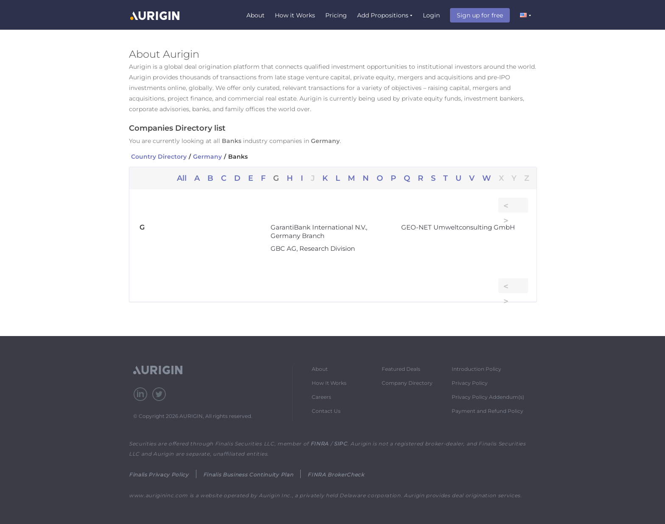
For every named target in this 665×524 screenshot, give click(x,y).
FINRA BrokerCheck (335, 474)
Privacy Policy (470, 383)
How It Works (329, 383)
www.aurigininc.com (158, 495)
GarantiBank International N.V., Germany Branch (319, 231)
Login (431, 15)
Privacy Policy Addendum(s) (488, 397)
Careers (321, 397)
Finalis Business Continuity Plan (248, 474)
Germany (207, 156)
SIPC (340, 443)
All (182, 178)
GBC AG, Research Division (313, 248)
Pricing (336, 15)
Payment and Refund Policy (487, 411)
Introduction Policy (476, 369)
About (255, 15)
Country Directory (159, 156)
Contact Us (326, 411)
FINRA (319, 443)
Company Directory (407, 383)
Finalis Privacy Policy (159, 474)
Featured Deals (401, 369)
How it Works (295, 15)
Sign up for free (480, 15)
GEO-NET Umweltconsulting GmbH (458, 227)
